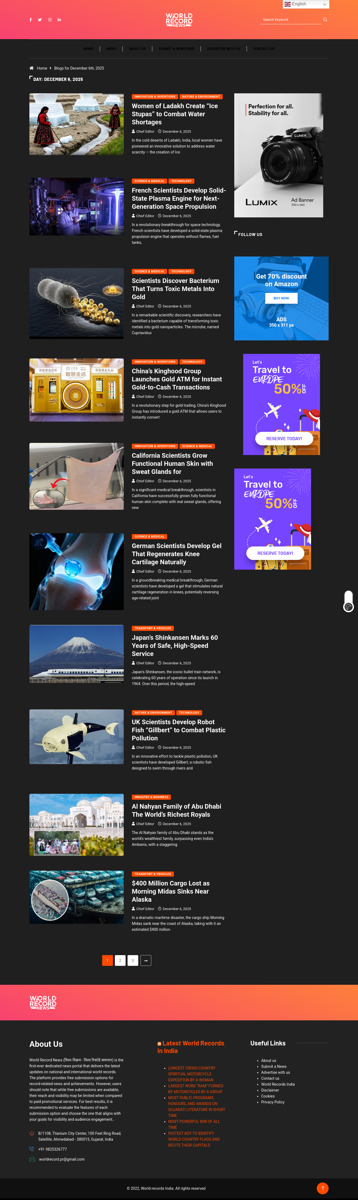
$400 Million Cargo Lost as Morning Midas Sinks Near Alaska (171, 893)
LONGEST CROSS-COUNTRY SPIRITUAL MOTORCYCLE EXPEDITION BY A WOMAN (191, 1076)
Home (89, 51)
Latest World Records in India (190, 1048)
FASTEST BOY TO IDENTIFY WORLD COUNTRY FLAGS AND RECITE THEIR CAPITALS (194, 1141)
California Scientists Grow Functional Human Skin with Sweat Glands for (172, 465)
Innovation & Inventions (155, 98)
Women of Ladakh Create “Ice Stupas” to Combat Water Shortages (175, 116)
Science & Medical (149, 183)
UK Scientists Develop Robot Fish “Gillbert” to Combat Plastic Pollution (179, 732)
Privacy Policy (272, 1104)
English (295, 4)
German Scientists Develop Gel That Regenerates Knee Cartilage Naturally (177, 556)
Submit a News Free (176, 51)
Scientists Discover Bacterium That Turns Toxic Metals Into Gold (175, 291)
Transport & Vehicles (153, 630)
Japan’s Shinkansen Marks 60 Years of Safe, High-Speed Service (175, 647)
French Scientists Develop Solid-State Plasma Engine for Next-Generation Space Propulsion (179, 200)
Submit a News (274, 1068)
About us (137, 51)
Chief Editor (145, 133)
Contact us (263, 51)
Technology (181, 183)
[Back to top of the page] (323, 1190)
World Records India (278, 1086)
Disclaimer (270, 1092)
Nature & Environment (201, 98)
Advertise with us (223, 51)
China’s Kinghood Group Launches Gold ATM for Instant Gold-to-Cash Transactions (177, 381)
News (111, 51)
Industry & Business (151, 799)
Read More (144, 162)
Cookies (268, 1098)
